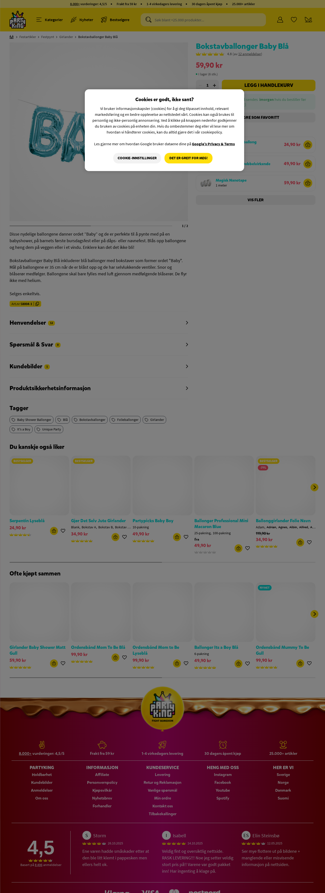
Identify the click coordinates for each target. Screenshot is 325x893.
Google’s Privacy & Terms (213, 143)
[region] (164, 130)
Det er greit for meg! (188, 158)
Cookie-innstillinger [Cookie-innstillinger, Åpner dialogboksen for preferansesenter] (137, 158)
